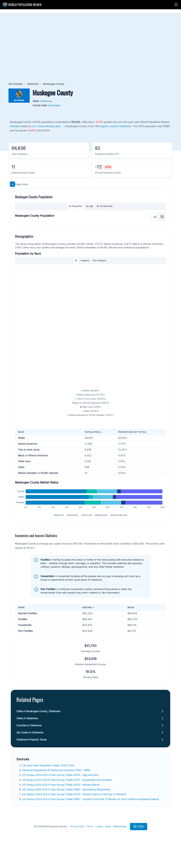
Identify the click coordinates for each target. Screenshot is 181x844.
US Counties (15, 83)
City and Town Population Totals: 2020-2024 (48, 765)
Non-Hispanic (100, 260)
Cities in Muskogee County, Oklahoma (38, 711)
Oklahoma (33, 83)
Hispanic (85, 260)
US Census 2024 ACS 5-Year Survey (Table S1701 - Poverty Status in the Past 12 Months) (74, 794)
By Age (89, 206)
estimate (15, 126)
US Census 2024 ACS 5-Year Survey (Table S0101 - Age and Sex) (60, 774)
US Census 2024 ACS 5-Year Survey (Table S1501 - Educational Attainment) (66, 789)
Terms (90, 826)
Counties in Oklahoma (29, 725)
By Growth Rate (104, 206)
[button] (176, 4)
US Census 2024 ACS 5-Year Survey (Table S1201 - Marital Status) (61, 784)
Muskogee (54, 105)
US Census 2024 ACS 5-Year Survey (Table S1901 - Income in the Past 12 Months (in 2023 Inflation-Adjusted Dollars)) (90, 799)
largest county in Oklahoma (116, 126)
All (76, 260)
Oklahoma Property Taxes (31, 739)
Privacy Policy (77, 826)
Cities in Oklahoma (27, 718)
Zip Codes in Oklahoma (29, 732)
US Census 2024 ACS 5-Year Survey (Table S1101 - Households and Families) (67, 779)
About (108, 826)
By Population (76, 206)
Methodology (119, 826)
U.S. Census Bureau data (46, 126)
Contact (99, 826)
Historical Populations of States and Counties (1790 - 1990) (56, 770)
